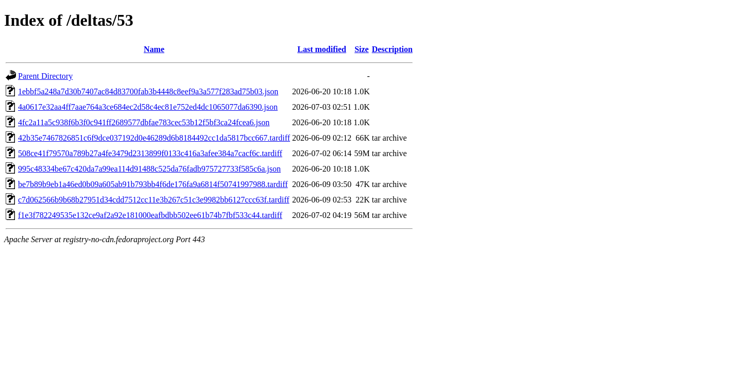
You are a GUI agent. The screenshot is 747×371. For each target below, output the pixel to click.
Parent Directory (45, 76)
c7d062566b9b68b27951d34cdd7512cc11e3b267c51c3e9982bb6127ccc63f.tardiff (154, 199)
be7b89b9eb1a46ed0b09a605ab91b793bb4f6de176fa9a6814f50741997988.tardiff (153, 184)
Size (361, 49)
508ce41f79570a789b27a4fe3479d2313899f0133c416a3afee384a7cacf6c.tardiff (150, 153)
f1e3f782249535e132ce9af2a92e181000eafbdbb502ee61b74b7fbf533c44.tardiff (150, 215)
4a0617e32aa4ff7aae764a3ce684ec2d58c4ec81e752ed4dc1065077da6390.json (148, 107)
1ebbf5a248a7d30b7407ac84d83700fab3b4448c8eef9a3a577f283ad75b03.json (148, 91)
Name (154, 49)
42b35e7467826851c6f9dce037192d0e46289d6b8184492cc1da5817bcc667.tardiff (154, 137)
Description (392, 49)
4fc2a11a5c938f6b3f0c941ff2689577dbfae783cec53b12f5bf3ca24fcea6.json (143, 122)
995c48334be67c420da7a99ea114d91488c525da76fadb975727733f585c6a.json (149, 168)
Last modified (321, 49)
